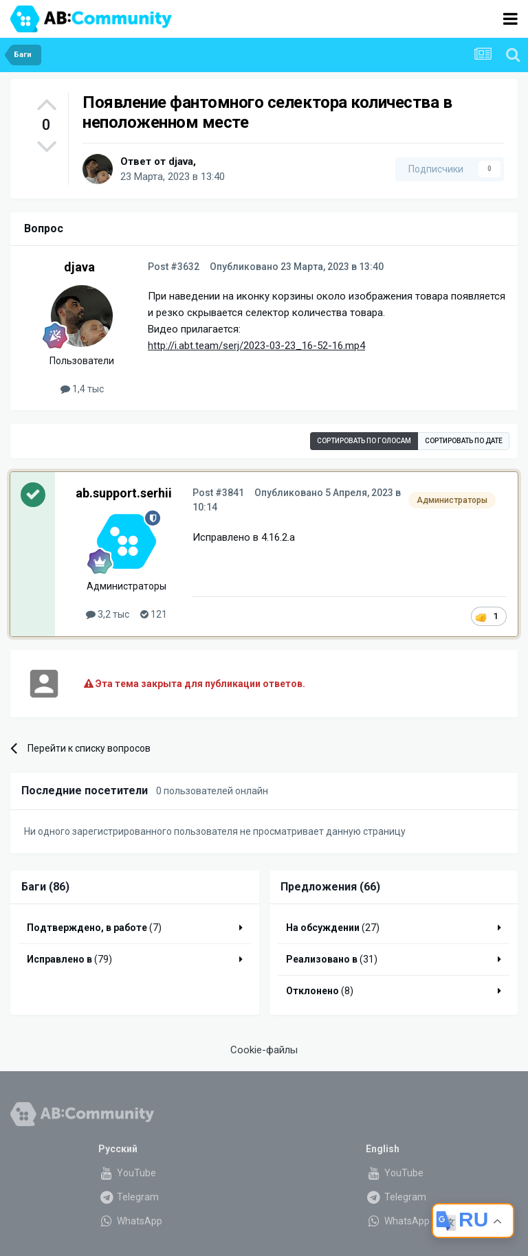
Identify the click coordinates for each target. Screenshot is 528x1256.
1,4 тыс (82, 388)
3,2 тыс (107, 614)
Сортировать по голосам (364, 441)
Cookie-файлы (264, 1050)
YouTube (127, 1172)
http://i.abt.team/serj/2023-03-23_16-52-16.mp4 (256, 345)
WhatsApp (130, 1220)
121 (153, 614)
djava (180, 161)
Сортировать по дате (464, 441)
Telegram (128, 1196)
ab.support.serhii (124, 493)
